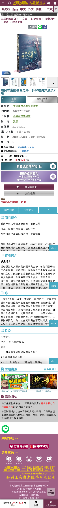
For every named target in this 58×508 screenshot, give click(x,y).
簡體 (38, 9)
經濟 (6, 22)
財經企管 (36, 18)
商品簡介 (9, 210)
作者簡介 (29, 210)
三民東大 (49, 9)
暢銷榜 (6, 9)
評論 (33, 27)
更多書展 (50, 369)
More (53, 248)
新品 (15, 9)
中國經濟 (24, 150)
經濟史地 (17, 22)
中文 (23, 9)
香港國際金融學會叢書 (25, 106)
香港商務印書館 (21, 116)
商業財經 (50, 18)
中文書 (23, 18)
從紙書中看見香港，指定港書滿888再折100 (19, 14)
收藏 (36, 504)
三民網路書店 (8, 18)
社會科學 (22, 147)
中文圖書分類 (10, 150)
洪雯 (15, 121)
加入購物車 (50, 504)
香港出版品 (9, 147)
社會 (32, 147)
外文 (31, 9)
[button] (55, 383)
